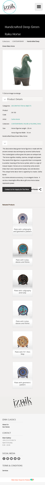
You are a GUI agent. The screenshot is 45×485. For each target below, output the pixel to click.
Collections (6, 41)
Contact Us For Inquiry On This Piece (17, 189)
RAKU (39, 124)
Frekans (27, 480)
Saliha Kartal (15, 119)
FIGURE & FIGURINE (30, 124)
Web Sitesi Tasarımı (17, 480)
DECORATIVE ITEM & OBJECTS (21, 106)
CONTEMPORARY (18, 41)
